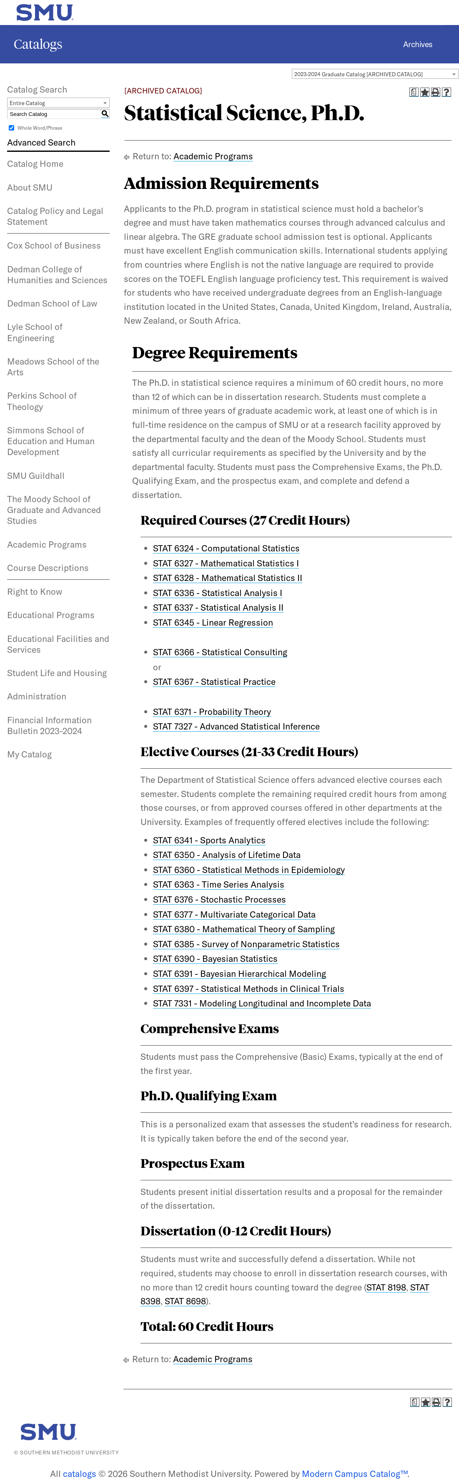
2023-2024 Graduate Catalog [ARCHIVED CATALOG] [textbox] (358, 74)
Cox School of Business (54, 245)
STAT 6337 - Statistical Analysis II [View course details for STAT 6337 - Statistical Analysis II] (218, 607)
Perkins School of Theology (42, 401)
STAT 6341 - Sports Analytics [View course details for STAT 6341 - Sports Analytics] (209, 840)
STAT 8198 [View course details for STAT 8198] (386, 1287)
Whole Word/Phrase (40, 128)
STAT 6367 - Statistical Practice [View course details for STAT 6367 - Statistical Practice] (214, 681)
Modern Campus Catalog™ (354, 1473)
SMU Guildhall (36, 475)
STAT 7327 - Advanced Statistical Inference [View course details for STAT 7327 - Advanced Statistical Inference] (236, 726)
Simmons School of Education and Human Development (51, 441)
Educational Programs (51, 614)
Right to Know (34, 591)
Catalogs (38, 44)
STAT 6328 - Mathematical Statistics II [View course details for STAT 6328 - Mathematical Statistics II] (227, 577)
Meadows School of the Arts (53, 366)
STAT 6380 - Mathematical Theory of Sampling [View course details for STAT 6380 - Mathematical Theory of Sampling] (244, 928)
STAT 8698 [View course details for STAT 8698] (185, 1300)
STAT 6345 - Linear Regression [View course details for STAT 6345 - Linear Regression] (213, 622)
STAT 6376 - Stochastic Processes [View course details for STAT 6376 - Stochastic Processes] (219, 899)
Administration (36, 696)
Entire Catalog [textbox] (27, 103)
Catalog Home (35, 163)
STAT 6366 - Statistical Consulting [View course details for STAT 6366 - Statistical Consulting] (220, 651)
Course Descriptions (48, 567)
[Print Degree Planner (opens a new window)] (414, 92)
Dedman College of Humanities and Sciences (57, 274)
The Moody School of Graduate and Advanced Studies (54, 509)
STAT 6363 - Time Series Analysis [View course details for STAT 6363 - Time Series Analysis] (218, 884)
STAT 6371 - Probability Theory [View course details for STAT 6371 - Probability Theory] (212, 711)
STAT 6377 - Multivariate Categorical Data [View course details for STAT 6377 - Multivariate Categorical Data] (234, 914)
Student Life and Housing (57, 672)
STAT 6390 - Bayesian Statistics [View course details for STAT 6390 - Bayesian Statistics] (215, 958)
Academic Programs (47, 544)
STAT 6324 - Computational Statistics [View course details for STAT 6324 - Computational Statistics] (226, 548)
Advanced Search (41, 142)
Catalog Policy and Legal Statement (55, 216)
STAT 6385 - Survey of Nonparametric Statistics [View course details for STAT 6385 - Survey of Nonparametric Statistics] (246, 943)
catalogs (79, 1473)
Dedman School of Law (52, 303)
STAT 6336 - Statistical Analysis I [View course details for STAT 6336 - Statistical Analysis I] (217, 592)
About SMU (30, 187)
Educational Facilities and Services (58, 644)
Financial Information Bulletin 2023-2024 (49, 725)
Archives (418, 44)
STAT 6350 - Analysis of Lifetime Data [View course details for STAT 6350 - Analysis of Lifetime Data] (227, 854)
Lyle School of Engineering (35, 332)
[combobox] (375, 74)
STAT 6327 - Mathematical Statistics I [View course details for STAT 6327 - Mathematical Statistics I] (226, 563)
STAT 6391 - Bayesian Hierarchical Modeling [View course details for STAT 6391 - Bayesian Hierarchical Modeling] (239, 973)
